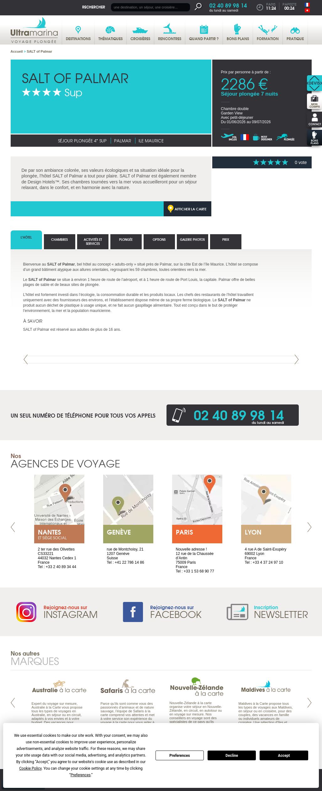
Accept (284, 755)
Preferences (179, 755)
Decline (231, 755)
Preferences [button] (81, 775)
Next (296, 359)
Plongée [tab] (126, 239)
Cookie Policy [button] (30, 768)
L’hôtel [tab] (26, 237)
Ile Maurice (151, 141)
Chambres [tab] (59, 239)
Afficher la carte (191, 209)
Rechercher (93, 7)
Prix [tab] (225, 239)
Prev (26, 359)
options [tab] (159, 239)
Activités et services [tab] (93, 241)
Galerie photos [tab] (192, 239)
